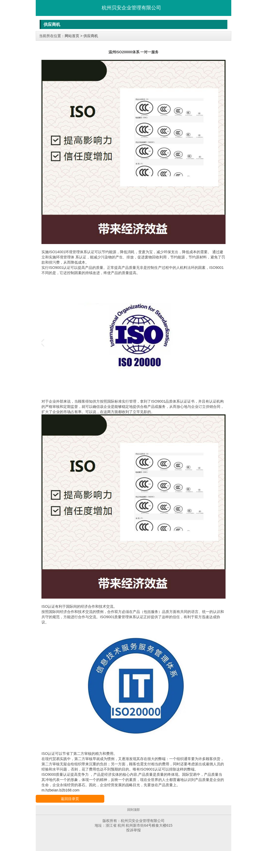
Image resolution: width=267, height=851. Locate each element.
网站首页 (72, 36)
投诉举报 (133, 830)
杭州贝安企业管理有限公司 (131, 7)
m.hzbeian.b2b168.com (60, 790)
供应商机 (90, 36)
